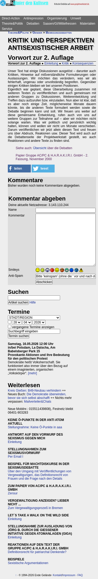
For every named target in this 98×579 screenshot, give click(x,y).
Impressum (68, 575)
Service (7, 29)
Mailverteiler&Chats (37, 401)
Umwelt (76, 18)
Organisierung (57, 18)
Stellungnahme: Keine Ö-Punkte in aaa (35, 427)
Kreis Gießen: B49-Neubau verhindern (34, 390)
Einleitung (51, 63)
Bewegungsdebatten (59, 32)
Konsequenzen (82, 63)
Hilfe (33, 302)
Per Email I (15, 456)
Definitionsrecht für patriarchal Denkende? (37, 552)
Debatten (33, 23)
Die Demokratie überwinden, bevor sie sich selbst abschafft (37, 396)
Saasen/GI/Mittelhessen (59, 23)
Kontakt (57, 575)
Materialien (87, 23)
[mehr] (32, 373)
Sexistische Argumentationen (28, 563)
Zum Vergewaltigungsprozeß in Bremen (35, 508)
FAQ (80, 575)
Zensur (13, 493)
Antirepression (34, 18)
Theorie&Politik (12, 23)
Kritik (65, 63)
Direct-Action (11, 18)
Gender (37, 32)
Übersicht (40, 148)
